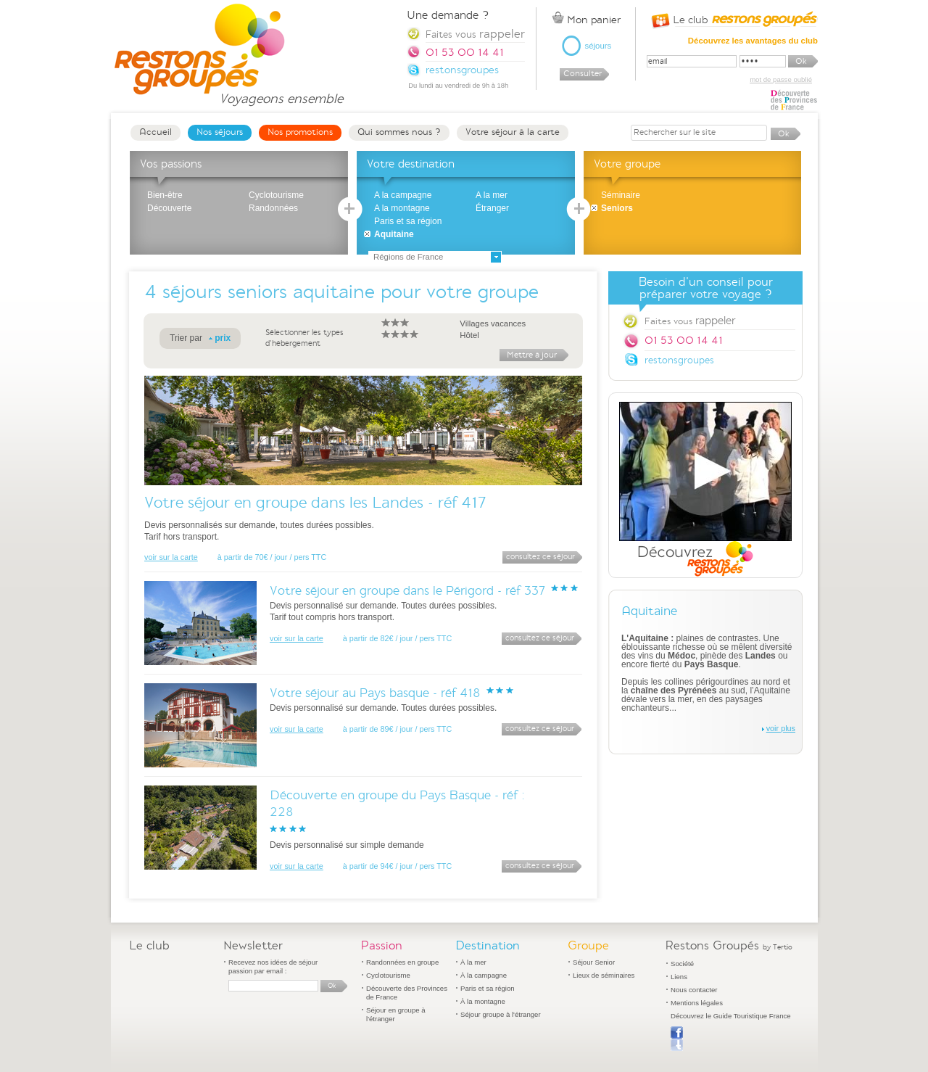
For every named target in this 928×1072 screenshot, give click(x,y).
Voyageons (281, 92)
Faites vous (690, 320)
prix (223, 338)
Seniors (617, 208)
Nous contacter (694, 990)
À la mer (473, 962)
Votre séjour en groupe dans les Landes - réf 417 (315, 502)
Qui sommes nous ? (399, 132)
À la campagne (483, 975)
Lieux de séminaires (603, 975)
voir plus (780, 728)
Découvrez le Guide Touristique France (731, 1016)
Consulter (582, 73)
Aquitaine (394, 234)
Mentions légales (697, 1003)
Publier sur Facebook (677, 1038)
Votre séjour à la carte (512, 132)
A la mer (492, 195)
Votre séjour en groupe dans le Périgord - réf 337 (407, 590)
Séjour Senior (594, 962)
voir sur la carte (171, 557)
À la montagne (482, 1001)
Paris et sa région (408, 221)
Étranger (492, 208)
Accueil (155, 132)
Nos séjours (219, 132)
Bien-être (165, 195)
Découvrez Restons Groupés (705, 489)
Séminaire (620, 195)
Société (682, 964)
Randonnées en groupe (402, 962)
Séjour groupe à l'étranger (500, 1014)
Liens (679, 977)
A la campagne (402, 195)
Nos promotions (300, 132)
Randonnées (273, 208)
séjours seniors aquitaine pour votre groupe (350, 292)
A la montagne (402, 208)
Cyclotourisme (276, 195)
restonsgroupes (679, 360)
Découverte (169, 208)
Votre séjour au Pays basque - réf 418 (375, 693)
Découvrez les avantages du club (753, 40)
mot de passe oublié (781, 79)
